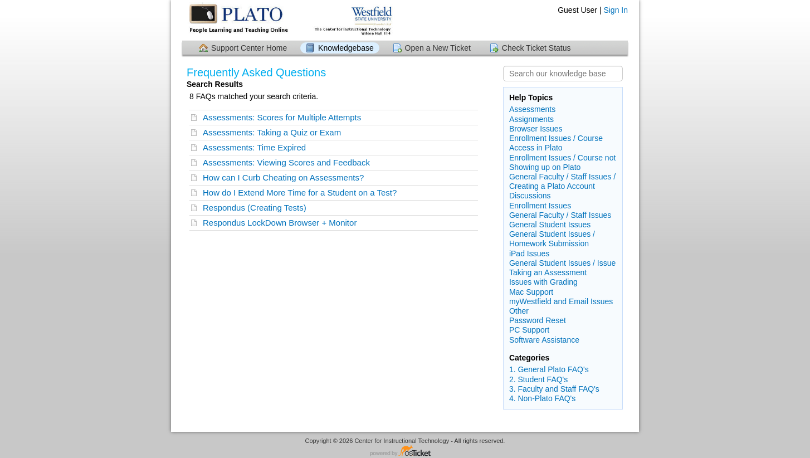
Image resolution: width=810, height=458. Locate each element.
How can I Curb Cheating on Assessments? (283, 177)
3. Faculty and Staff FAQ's (554, 388)
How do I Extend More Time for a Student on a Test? (300, 192)
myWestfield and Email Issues (561, 301)
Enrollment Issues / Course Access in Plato (556, 143)
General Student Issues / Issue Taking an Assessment (562, 268)
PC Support (529, 329)
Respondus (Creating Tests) (254, 207)
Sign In (615, 10)
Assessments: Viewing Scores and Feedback (286, 162)
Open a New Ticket (438, 47)
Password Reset (537, 320)
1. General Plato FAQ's (549, 369)
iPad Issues (529, 253)
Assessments (532, 109)
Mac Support (531, 292)
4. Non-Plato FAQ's (542, 398)
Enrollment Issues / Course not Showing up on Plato (562, 162)
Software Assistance (544, 339)
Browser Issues (536, 128)
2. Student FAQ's (538, 379)
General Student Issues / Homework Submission (552, 239)
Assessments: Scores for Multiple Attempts (282, 117)
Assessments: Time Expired (254, 147)
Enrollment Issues (540, 205)
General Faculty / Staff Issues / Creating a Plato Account (562, 181)
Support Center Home (249, 47)
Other (519, 310)
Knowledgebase (346, 47)
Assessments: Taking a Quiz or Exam (272, 132)
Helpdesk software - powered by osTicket (405, 451)
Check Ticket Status (536, 47)
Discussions (530, 195)
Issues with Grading (543, 281)
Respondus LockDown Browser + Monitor (280, 222)
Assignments (531, 119)
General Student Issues (550, 224)
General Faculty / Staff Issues (560, 215)
